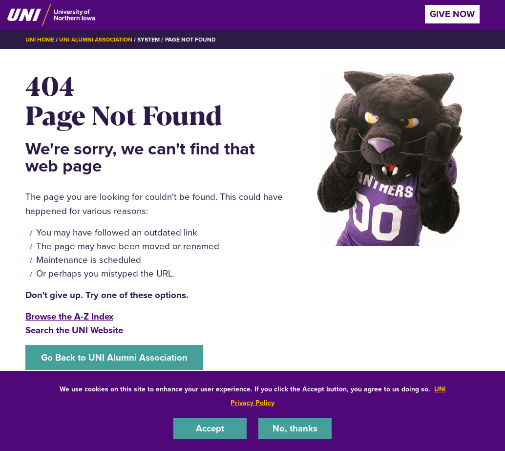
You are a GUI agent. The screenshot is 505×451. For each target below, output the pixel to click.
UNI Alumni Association (95, 39)
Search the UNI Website (74, 330)
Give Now (452, 14)
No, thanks (295, 428)
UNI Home (39, 39)
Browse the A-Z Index (69, 316)
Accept (210, 428)
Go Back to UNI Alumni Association (114, 357)
